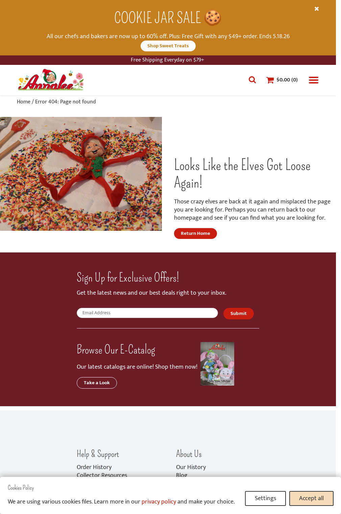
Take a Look (97, 382)
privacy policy (159, 502)
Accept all (311, 498)
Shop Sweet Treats (168, 46)
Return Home (195, 233)
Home (23, 101)
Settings (265, 498)
